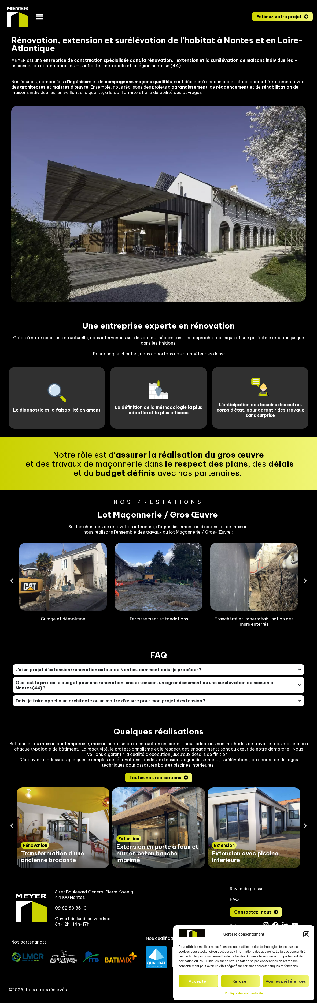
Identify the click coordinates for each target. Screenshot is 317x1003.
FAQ (234, 899)
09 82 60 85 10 (71, 908)
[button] (306, 934)
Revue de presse (247, 888)
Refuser (240, 981)
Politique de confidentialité (244, 993)
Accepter (198, 981)
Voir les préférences (286, 981)
